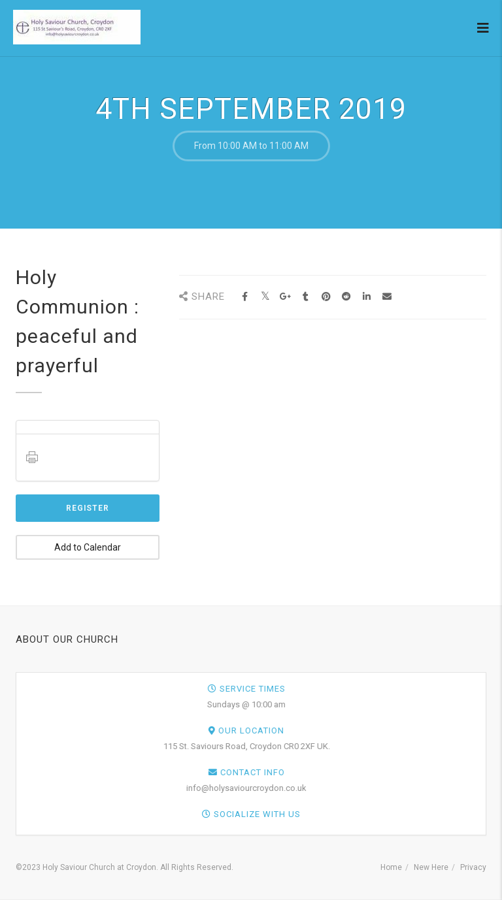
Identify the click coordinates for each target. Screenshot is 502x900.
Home (391, 867)
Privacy (473, 867)
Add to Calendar (87, 547)
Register (87, 508)
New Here (431, 867)
